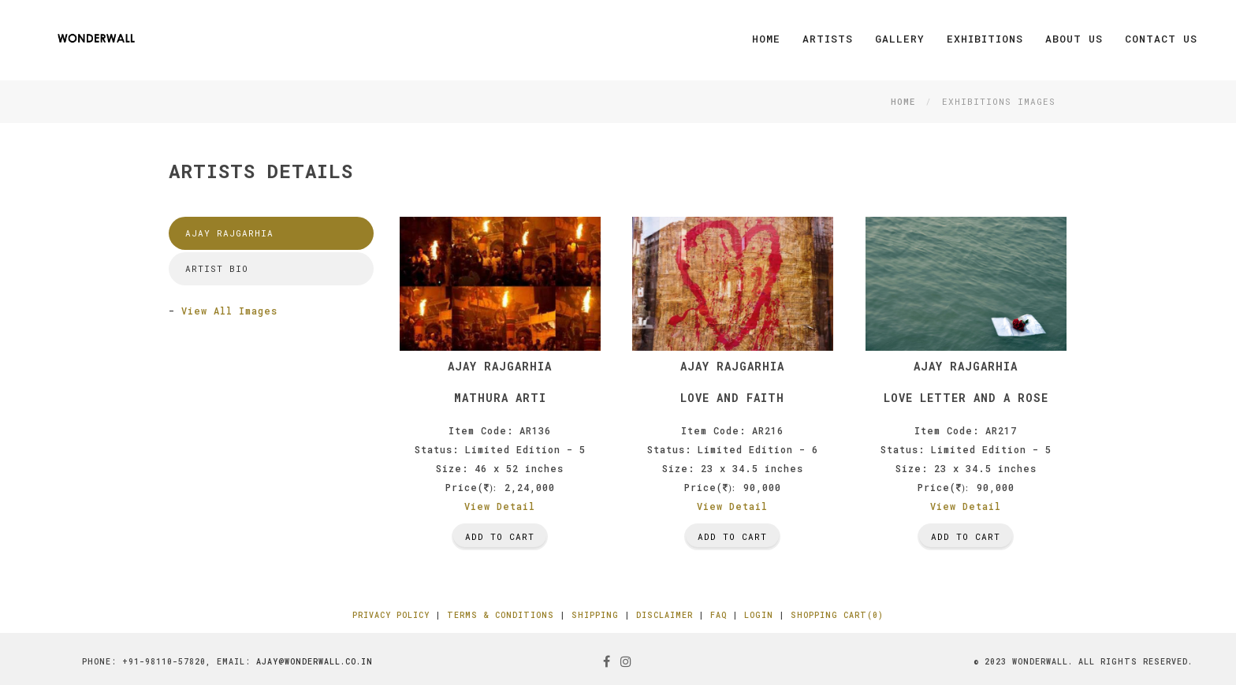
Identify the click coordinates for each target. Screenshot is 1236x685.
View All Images (229, 310)
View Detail (499, 506)
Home (766, 39)
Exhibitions (985, 39)
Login (758, 615)
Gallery (900, 39)
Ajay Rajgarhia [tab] (229, 233)
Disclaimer (664, 615)
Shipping (595, 615)
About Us (1074, 39)
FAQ (718, 615)
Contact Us (1161, 39)
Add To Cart (499, 536)
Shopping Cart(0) (837, 615)
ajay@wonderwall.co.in (314, 662)
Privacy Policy (391, 615)
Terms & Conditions (500, 615)
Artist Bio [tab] (216, 268)
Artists (827, 39)
